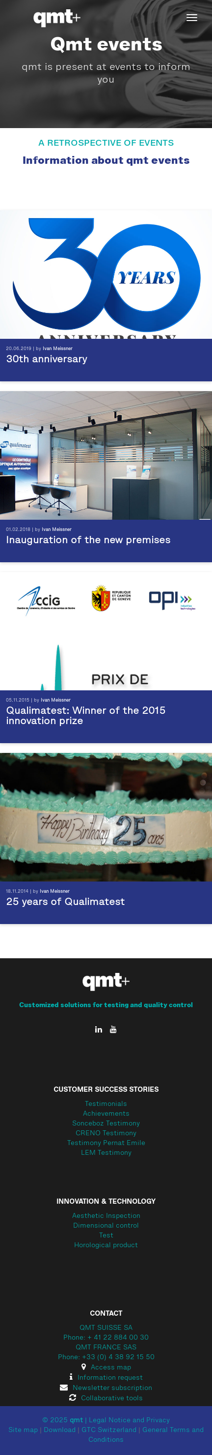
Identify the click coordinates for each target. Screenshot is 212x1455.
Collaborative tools (106, 1399)
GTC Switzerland (108, 1430)
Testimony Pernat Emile (106, 1143)
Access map (106, 1368)
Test (106, 1236)
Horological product (106, 1246)
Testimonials (106, 1104)
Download (60, 1430)
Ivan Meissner (58, 349)
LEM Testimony (106, 1153)
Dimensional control (106, 1226)
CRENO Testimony (106, 1134)
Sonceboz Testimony (106, 1124)
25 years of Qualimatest (65, 902)
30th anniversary (46, 359)
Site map (23, 1430)
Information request (106, 1378)
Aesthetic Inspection (106, 1216)
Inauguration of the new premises (88, 540)
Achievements (106, 1114)
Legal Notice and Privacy (129, 1421)
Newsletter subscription (106, 1388)
